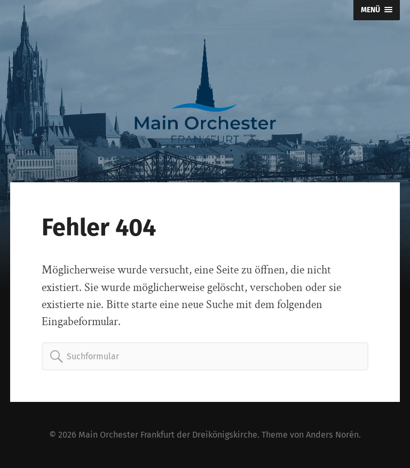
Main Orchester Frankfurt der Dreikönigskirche (167, 435)
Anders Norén (332, 435)
